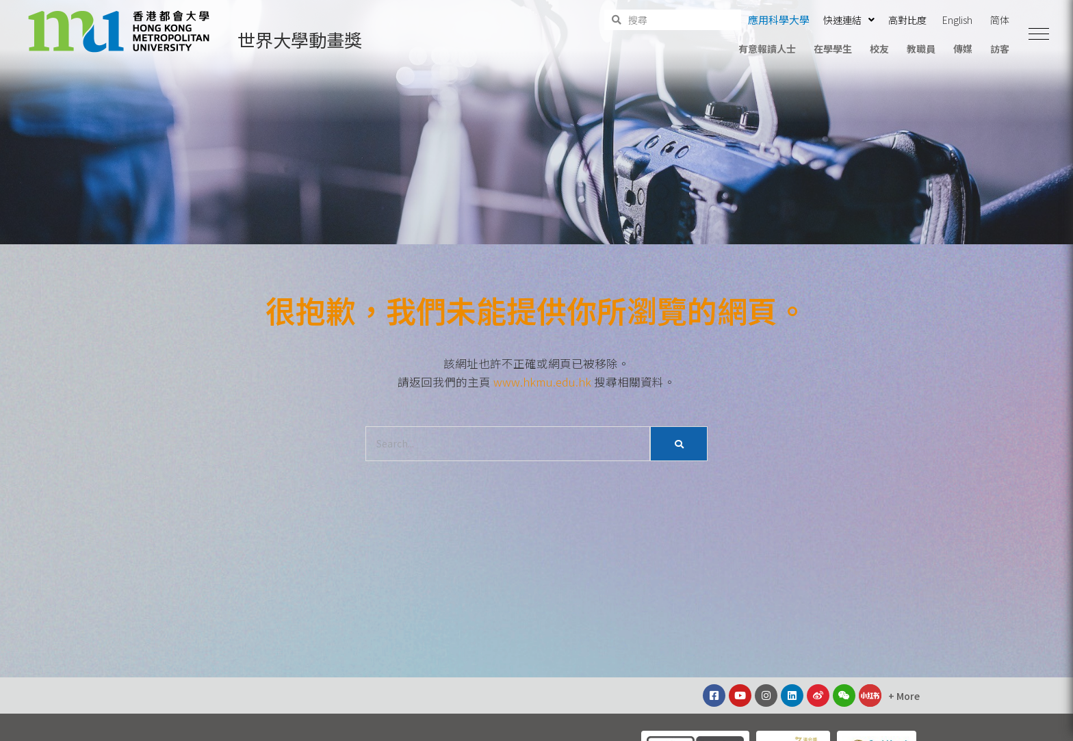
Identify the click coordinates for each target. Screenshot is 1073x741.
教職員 (921, 48)
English (957, 20)
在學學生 (833, 48)
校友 (879, 48)
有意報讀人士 (767, 48)
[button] (1039, 34)
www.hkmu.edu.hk (542, 382)
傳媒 (962, 48)
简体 (999, 20)
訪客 (999, 48)
